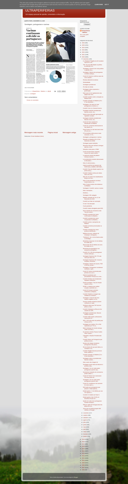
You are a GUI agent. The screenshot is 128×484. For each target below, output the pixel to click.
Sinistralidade (86, 82)
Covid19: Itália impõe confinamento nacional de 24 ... (92, 317)
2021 (83, 54)
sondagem (33, 93)
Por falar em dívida (88, 87)
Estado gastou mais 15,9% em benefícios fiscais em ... (91, 397)
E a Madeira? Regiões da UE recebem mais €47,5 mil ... (93, 61)
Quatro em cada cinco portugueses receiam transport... (92, 401)
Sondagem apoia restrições (90, 143)
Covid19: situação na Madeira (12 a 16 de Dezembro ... (92, 355)
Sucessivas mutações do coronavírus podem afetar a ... (93, 372)
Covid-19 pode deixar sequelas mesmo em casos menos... (91, 152)
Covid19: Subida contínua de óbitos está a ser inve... (92, 173)
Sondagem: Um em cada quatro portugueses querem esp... (91, 369)
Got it (107, 4)
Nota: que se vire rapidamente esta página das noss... (92, 93)
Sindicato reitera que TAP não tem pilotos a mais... (92, 306)
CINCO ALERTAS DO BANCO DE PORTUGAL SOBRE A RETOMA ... (93, 166)
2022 (83, 52)
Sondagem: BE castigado (90, 195)
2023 (83, 50)
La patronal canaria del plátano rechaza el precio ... (91, 156)
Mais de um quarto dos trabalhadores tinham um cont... (93, 177)
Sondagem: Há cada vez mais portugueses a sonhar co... (91, 105)
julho (84, 422)
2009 (83, 462)
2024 (83, 47)
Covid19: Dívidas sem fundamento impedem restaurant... (92, 279)
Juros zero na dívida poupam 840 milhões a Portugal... (92, 409)
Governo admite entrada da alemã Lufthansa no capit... (92, 302)
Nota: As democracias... (89, 163)
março (85, 431)
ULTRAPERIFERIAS (40, 10)
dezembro (86, 59)
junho (85, 424)
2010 (83, 460)
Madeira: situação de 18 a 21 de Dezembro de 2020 (91, 198)
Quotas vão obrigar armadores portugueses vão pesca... (91, 344)
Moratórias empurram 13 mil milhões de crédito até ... (92, 241)
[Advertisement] (50, 118)
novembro (86, 413)
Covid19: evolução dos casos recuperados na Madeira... (91, 219)
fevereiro (85, 434)
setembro (86, 417)
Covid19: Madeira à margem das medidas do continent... (91, 294)
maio (84, 427)
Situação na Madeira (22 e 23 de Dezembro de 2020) (91, 140)
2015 (83, 448)
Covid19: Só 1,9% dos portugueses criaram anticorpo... (92, 253)
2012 (83, 455)
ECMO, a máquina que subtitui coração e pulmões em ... (91, 287)
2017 (83, 444)
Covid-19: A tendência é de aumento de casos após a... (92, 384)
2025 (83, 45)
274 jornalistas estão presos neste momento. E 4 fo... (92, 134)
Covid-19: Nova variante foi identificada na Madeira (90, 122)
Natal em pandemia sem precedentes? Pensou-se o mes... (92, 275)
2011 (83, 458)
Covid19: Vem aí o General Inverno (92, 108)
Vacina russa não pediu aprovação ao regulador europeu (93, 115)
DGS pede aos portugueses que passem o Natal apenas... (91, 388)
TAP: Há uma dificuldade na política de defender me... (92, 65)
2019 (83, 439)
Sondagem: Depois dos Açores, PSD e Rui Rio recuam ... (93, 264)
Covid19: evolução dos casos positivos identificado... (91, 230)
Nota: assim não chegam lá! (90, 362)
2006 (83, 469)
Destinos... (86, 192)
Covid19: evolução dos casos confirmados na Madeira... (91, 215)
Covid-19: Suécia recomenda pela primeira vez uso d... (92, 272)
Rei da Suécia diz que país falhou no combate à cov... (93, 347)
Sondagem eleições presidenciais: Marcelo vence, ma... (92, 111)
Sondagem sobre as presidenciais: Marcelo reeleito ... (92, 359)
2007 (83, 467)
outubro (85, 415)
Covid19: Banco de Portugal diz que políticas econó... (92, 340)
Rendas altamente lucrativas (90, 80)
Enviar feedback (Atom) (37, 136)
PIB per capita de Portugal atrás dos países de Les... (92, 405)
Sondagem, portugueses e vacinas (92, 137)
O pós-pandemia (87, 206)
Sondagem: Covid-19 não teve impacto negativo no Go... (91, 298)
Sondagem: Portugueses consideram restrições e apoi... (93, 268)
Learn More (99, 4)
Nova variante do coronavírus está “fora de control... (92, 211)
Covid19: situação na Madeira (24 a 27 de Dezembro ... (92, 101)
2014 (83, 451)
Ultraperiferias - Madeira (86, 31)
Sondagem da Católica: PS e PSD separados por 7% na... (92, 325)
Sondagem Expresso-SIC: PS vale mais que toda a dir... (92, 257)
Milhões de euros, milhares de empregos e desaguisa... (91, 234)
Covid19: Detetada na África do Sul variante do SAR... (92, 310)
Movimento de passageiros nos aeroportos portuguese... (91, 249)
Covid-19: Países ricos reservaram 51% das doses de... (92, 376)
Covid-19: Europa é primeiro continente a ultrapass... (90, 291)
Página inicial (53, 132)
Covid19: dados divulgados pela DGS (93, 208)
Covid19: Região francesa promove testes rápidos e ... (92, 351)
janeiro (85, 436)
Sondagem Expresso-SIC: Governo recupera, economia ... (92, 260)
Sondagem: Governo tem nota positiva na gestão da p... (93, 69)
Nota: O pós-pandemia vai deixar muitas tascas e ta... (92, 181)
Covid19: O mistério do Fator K (91, 395)
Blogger (76, 477)
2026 (83, 42)
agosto (85, 420)
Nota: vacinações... (88, 190)
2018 (83, 441)
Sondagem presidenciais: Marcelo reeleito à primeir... (92, 313)
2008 (83, 465)
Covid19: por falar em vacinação (91, 201)
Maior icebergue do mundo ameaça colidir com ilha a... (92, 328)
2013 (83, 453)
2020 (83, 57)
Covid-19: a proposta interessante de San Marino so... (93, 126)
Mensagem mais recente (33, 132)
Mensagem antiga (69, 132)
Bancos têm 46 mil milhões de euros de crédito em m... (92, 245)
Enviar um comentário (32, 100)
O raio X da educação (89, 203)
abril (84, 429)
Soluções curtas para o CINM (91, 149)
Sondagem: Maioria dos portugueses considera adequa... (93, 73)
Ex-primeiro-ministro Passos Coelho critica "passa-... (92, 332)
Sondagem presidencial (89, 84)
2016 (83, 446)
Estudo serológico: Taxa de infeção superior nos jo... (92, 283)
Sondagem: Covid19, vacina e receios (93, 188)
